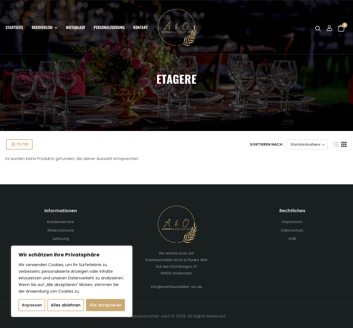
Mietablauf (75, 27)
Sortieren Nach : (267, 144)
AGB (292, 238)
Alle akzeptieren (105, 305)
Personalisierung (109, 27)
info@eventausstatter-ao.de (176, 286)
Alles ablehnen (66, 305)
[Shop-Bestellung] (307, 144)
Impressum (292, 221)
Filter (22, 144)
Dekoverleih (42, 27)
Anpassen (32, 305)
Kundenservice (60, 221)
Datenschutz (292, 230)
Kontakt (140, 27)
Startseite (14, 27)
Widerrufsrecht (60, 230)
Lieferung (60, 238)
